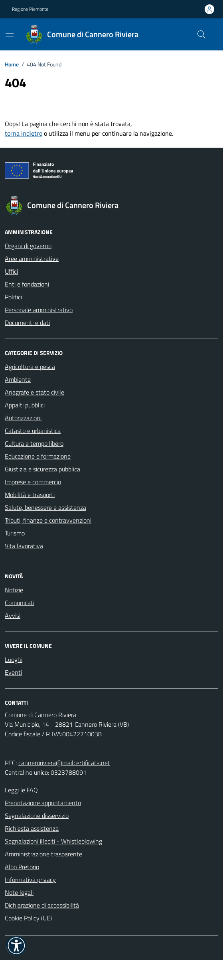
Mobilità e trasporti (30, 494)
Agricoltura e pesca (30, 366)
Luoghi (13, 659)
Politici (13, 297)
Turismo (15, 533)
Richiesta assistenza (32, 828)
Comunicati (19, 602)
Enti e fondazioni (27, 284)
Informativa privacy (30, 879)
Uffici (11, 271)
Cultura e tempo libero (34, 443)
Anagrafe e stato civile (34, 392)
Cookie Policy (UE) (28, 918)
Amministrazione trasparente (43, 854)
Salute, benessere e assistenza (45, 507)
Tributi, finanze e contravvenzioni (48, 520)
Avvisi (12, 615)
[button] (16, 945)
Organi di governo (28, 246)
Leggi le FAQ (21, 790)
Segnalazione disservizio (37, 815)
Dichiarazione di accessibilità (42, 905)
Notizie (14, 590)
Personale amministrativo (39, 310)
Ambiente (18, 379)
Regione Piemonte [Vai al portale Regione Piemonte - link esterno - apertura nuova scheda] (30, 9)
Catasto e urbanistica (33, 430)
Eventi (13, 672)
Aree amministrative (32, 258)
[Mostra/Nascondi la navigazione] (9, 33)
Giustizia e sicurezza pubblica (42, 469)
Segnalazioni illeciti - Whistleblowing (53, 841)
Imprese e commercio (33, 482)
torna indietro (23, 133)
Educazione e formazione (38, 456)
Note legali (19, 892)
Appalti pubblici (25, 405)
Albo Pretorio (22, 867)
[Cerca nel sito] (201, 34)
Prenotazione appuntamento (43, 803)
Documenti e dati (27, 322)
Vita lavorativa (24, 546)
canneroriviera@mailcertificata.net (64, 763)
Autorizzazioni (23, 418)
